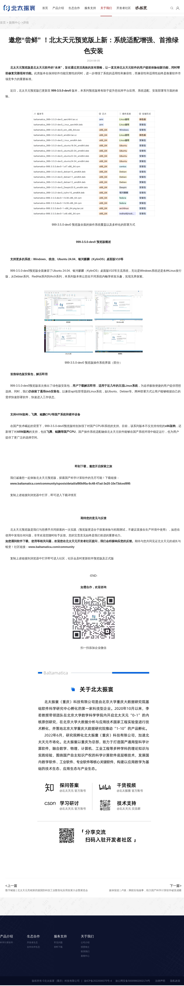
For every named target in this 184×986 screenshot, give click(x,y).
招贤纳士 (86, 947)
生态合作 (74, 8)
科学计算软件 (7, 942)
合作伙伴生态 (34, 947)
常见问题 (59, 942)
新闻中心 (14, 22)
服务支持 (90, 8)
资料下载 (59, 947)
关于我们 (106, 8)
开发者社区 (123, 8)
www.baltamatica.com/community (51, 546)
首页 (45, 8)
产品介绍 (58, 8)
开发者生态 (33, 942)
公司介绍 (86, 942)
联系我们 (86, 951)
